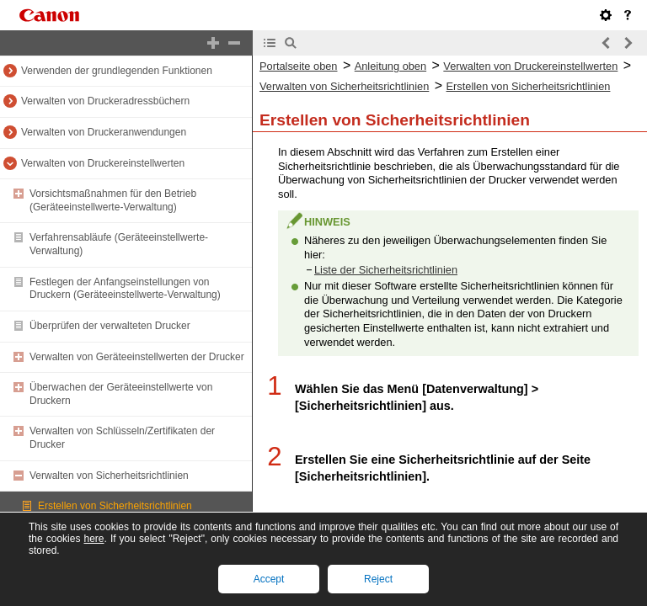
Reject (378, 579)
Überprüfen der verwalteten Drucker (109, 326)
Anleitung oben (390, 66)
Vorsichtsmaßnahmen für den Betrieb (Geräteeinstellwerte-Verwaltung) (112, 200)
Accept (269, 579)
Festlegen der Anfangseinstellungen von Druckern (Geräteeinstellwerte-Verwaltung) (125, 288)
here (93, 539)
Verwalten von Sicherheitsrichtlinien (109, 475)
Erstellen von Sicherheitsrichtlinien (115, 506)
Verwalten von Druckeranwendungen (103, 132)
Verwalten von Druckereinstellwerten (102, 163)
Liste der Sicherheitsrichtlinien (385, 269)
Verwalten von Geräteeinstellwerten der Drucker (136, 357)
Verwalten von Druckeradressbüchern (105, 101)
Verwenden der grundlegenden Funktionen (116, 71)
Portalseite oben (298, 66)
